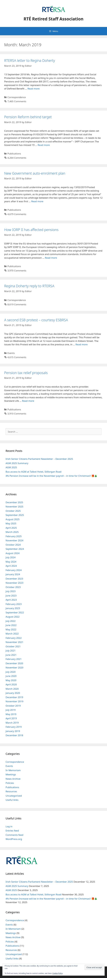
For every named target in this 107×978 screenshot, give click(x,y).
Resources (11, 791)
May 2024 (11, 561)
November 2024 (14, 540)
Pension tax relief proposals (26, 372)
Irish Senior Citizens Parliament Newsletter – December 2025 (39, 458)
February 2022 (14, 637)
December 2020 (14, 663)
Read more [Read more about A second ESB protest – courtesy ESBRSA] (82, 344)
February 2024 (14, 570)
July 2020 (11, 671)
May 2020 (11, 680)
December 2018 (14, 735)
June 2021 (11, 654)
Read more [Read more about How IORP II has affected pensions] (51, 257)
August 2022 (13, 616)
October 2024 (13, 544)
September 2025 (15, 515)
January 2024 (13, 574)
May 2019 (11, 714)
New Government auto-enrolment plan (34, 173)
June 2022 (11, 625)
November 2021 (14, 642)
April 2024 (11, 565)
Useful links (12, 799)
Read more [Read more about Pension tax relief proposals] (28, 400)
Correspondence (16, 97)
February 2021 (14, 659)
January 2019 (13, 731)
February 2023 (14, 604)
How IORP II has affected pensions (31, 229)
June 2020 (11, 676)
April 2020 (11, 684)
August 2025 (13, 519)
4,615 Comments (16, 357)
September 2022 (15, 612)
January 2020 (13, 693)
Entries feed (12, 830)
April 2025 (11, 527)
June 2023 (11, 595)
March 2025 (12, 532)
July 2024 (11, 557)
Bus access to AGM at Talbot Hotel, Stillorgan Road (33, 471)
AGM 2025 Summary (17, 463)
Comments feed (14, 834)
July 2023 (11, 591)
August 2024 (13, 553)
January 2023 (13, 608)
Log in (9, 826)
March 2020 (12, 688)
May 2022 (11, 629)
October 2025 (13, 510)
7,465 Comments (16, 101)
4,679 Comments (16, 214)
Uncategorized (14, 795)
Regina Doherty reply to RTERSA (29, 285)
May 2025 (11, 523)
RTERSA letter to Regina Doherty (29, 60)
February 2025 (14, 536)
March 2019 (12, 722)
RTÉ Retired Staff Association (53, 19)
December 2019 (14, 697)
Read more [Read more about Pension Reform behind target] (44, 145)
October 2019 (13, 705)
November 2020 (14, 667)
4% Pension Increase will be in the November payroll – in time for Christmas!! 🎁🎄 (51, 475)
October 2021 (13, 646)
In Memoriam (13, 770)
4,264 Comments (16, 157)
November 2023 (14, 582)
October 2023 (13, 587)
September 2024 (15, 548)
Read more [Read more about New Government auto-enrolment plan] (37, 201)
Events (11, 353)
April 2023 (11, 599)
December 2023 (14, 578)
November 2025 (14, 506)
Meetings (11, 774)
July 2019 (11, 709)
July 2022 (11, 621)
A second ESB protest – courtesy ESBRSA (36, 320)
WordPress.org (14, 839)
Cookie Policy (57, 973)
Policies (10, 783)
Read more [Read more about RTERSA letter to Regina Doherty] (33, 88)
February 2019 (14, 726)
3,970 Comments (16, 270)
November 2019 (14, 701)
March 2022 (12, 633)
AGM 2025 (11, 467)
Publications (14, 153)
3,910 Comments (16, 413)
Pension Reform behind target (28, 116)
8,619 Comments (16, 304)
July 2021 (11, 650)
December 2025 (14, 502)
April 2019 (11, 718)
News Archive (13, 778)
